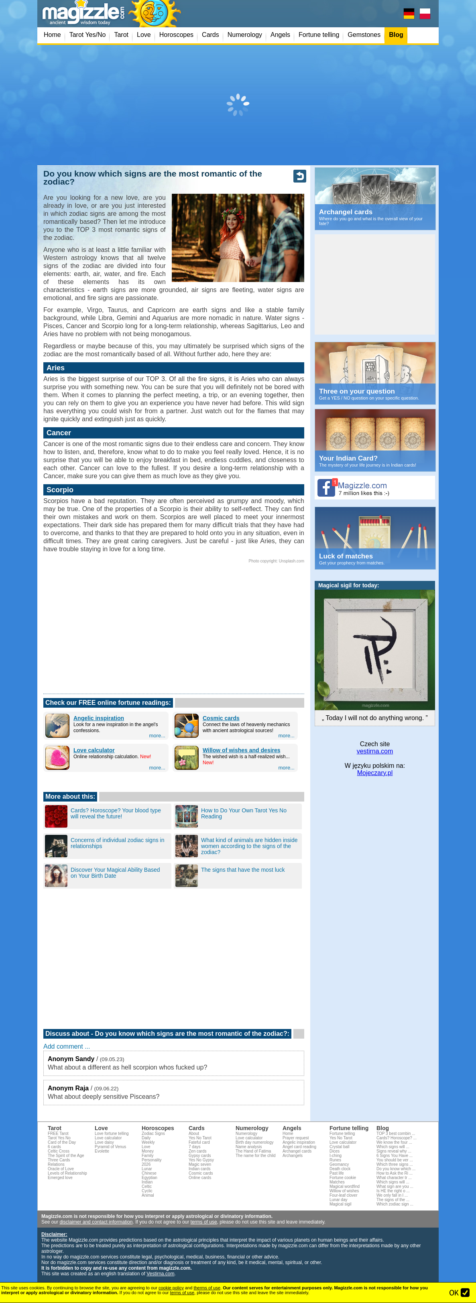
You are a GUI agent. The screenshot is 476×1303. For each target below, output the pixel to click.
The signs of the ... (392, 1199)
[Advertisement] (238, 105)
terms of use (204, 1222)
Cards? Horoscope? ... (396, 1138)
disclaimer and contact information (95, 1222)
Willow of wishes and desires (242, 750)
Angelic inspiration (98, 718)
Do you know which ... (395, 1169)
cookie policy (171, 1287)
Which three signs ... (394, 1164)
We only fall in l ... (392, 1195)
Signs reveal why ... (393, 1151)
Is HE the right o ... (393, 1191)
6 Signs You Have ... (394, 1155)
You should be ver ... (394, 1160)
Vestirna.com (160, 1274)
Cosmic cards (221, 718)
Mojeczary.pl (375, 772)
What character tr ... (394, 1177)
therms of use (206, 1287)
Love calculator (94, 750)
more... (157, 736)
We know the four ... (394, 1142)
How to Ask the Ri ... (394, 1173)
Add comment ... (66, 1046)
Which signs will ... (392, 1147)
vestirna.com (375, 751)
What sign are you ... (394, 1186)
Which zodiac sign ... (394, 1204)
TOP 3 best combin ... (395, 1133)
